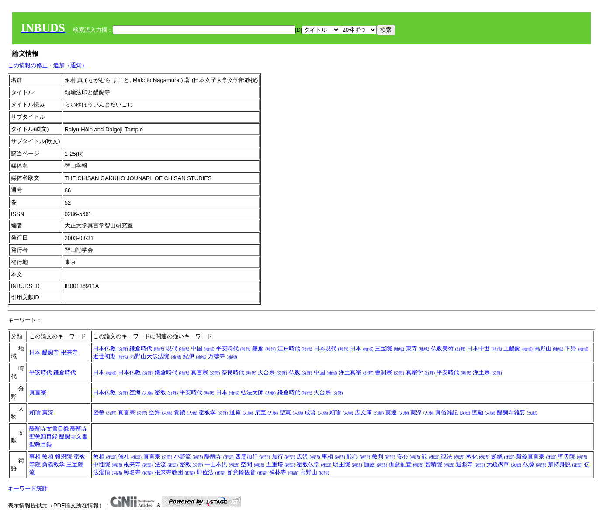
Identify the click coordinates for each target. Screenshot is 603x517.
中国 (203, 348)
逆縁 (503, 456)
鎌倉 (264, 348)
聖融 (484, 412)
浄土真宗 (356, 372)
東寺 (418, 348)
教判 (383, 456)
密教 (166, 392)
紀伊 (195, 356)
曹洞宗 (389, 372)
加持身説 (565, 464)
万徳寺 (222, 356)
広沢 (308, 456)
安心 (408, 456)
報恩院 (63, 456)
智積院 (439, 464)
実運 (397, 412)
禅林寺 (283, 472)
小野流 (188, 456)
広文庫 (369, 412)
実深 (422, 412)
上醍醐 (518, 348)
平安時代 (233, 348)
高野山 (549, 348)
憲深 (47, 412)
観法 (452, 456)
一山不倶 (221, 464)
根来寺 (69, 352)
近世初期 (110, 356)
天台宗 (272, 372)
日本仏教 (110, 348)
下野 (577, 348)
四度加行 (252, 456)
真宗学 (420, 372)
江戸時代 (294, 348)
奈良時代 (239, 372)
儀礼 (130, 456)
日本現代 (331, 348)
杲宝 (266, 412)
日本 (35, 352)
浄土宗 (487, 372)
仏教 (300, 372)
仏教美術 (448, 348)
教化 (478, 456)
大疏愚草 (503, 464)
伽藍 (375, 464)
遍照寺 (470, 464)
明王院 (347, 464)
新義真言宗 (536, 456)
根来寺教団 (175, 472)
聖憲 (291, 412)
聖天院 (572, 456)
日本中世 (484, 348)
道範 (241, 412)
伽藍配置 (406, 464)
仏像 (535, 464)
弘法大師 (258, 392)
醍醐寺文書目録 (49, 428)
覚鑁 (186, 412)
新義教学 (53, 464)
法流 (166, 464)
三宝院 (389, 348)
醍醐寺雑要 (517, 412)
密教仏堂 (314, 464)
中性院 (107, 464)
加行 (283, 456)
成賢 (316, 412)
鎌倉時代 (146, 348)
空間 (252, 464)
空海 (141, 392)
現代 (178, 348)
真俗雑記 (452, 412)
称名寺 (138, 472)
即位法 (211, 472)
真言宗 (205, 372)
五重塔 (280, 464)
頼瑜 (35, 412)
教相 (47, 456)
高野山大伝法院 (155, 356)
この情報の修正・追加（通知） (47, 65)
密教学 (213, 412)
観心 (358, 456)
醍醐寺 (50, 352)
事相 (35, 456)
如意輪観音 (247, 472)
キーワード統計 (28, 488)
